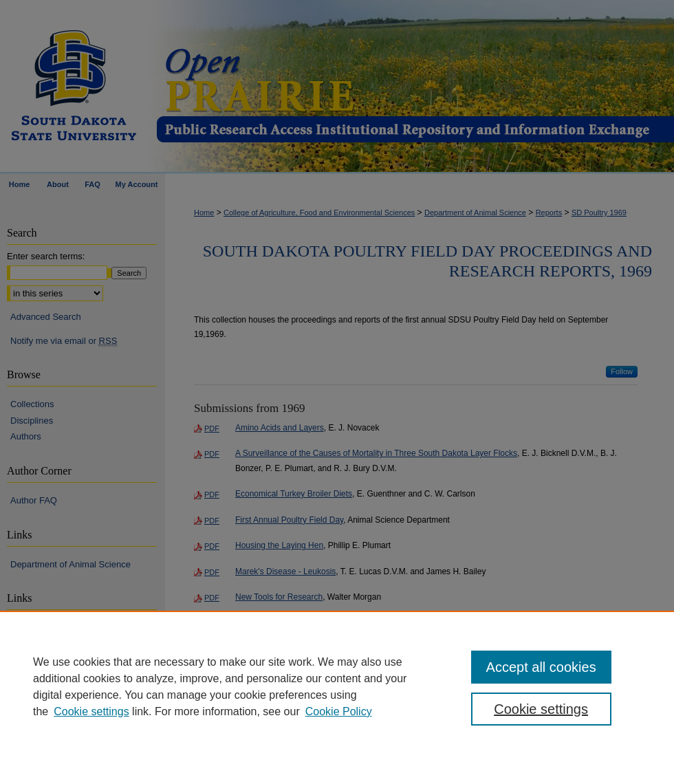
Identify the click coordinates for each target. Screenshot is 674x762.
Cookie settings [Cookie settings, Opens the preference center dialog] (541, 709)
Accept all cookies (541, 667)
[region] (337, 686)
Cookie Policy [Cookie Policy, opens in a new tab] (338, 711)
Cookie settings (91, 711)
